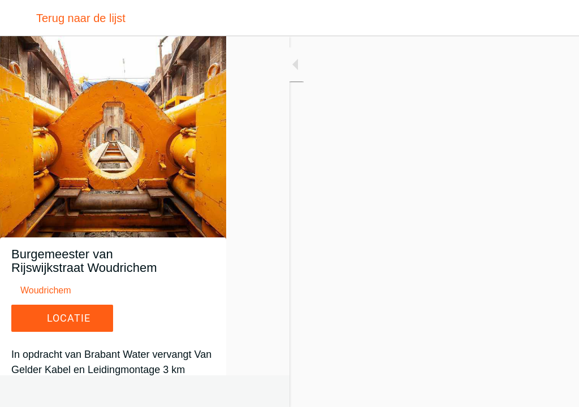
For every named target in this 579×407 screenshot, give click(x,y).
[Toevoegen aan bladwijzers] (556, 391)
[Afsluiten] (18, 18)
